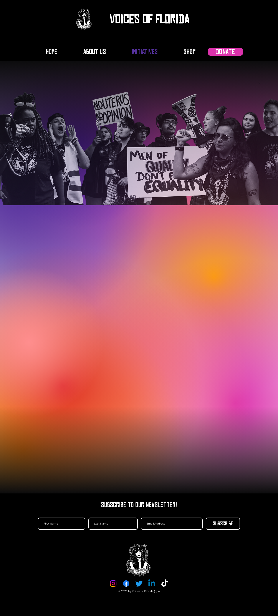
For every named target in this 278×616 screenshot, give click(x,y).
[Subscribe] (223, 524)
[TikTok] (164, 583)
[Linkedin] (151, 583)
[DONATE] (225, 52)
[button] (231, 19)
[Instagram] (113, 583)
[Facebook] (126, 583)
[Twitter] (139, 583)
